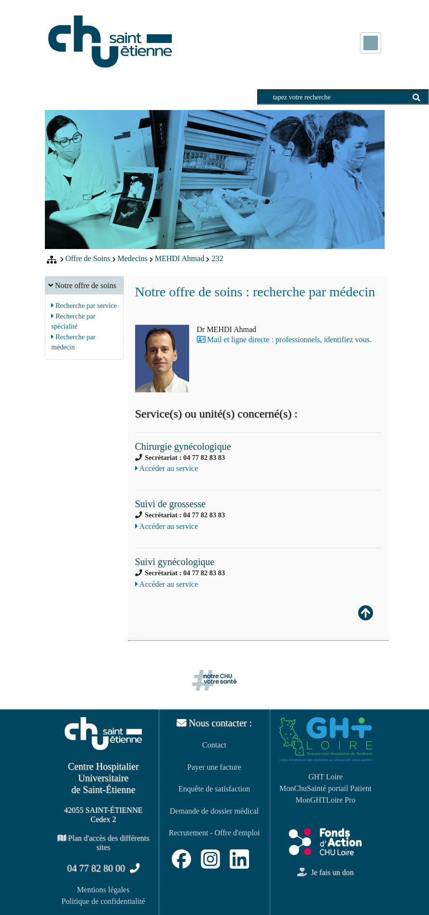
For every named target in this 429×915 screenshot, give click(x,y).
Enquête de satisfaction (214, 789)
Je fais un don (325, 872)
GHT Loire (325, 777)
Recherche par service (84, 305)
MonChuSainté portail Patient (325, 788)
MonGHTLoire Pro (326, 800)
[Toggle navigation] (370, 43)
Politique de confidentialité (103, 901)
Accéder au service (166, 468)
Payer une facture (214, 767)
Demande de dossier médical (214, 811)
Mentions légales (103, 890)
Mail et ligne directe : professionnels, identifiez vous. (289, 339)
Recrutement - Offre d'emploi (214, 833)
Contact (214, 745)
